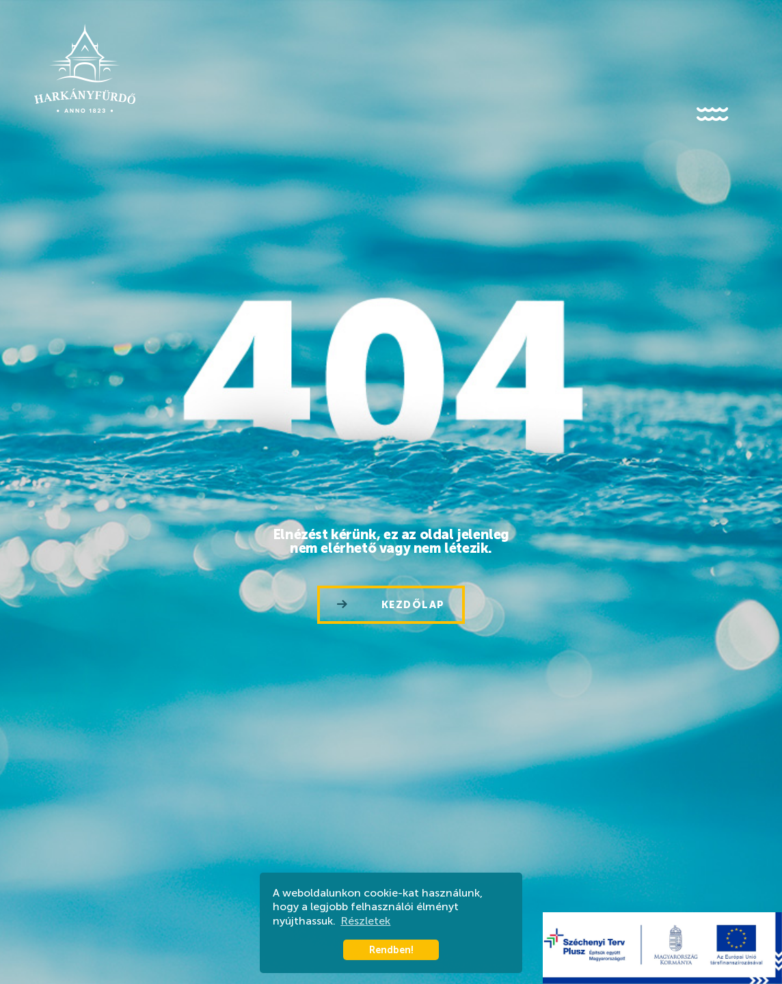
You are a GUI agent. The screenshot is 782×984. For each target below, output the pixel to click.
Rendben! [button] (391, 950)
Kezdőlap (391, 605)
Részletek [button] (365, 920)
